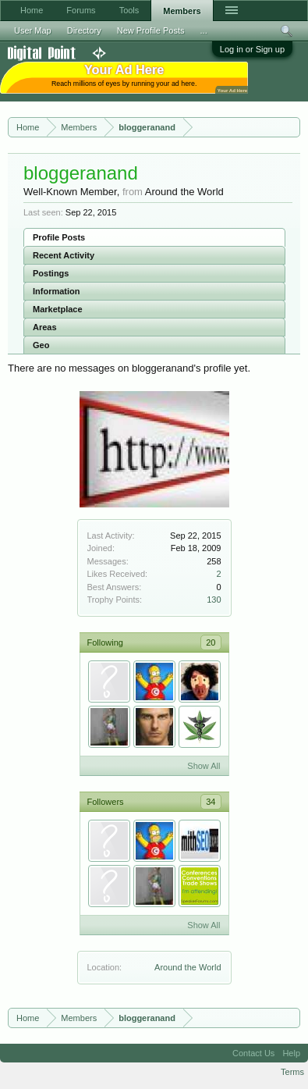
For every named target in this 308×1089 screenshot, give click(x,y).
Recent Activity (63, 255)
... (203, 30)
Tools (129, 10)
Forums (80, 10)
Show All (203, 765)
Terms (292, 1072)
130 (214, 599)
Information (56, 291)
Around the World (187, 967)
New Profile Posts (151, 30)
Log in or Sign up (252, 49)
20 (210, 642)
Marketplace (58, 309)
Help (291, 1053)
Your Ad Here (232, 90)
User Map (32, 30)
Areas (45, 327)
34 (210, 801)
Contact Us (253, 1053)
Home (31, 10)
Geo (41, 345)
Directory (84, 30)
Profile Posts (59, 237)
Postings (51, 273)
